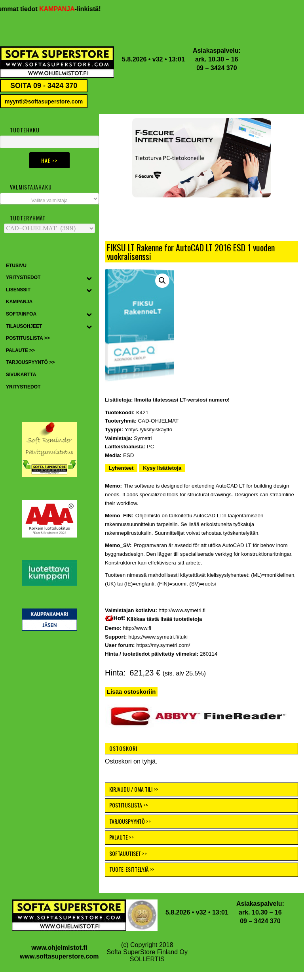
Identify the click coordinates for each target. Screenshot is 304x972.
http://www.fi (137, 628)
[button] (201, 157)
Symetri (143, 438)
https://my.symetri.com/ (163, 645)
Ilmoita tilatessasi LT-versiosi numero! (182, 400)
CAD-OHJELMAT (158, 421)
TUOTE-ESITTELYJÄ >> (131, 869)
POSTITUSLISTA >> (128, 805)
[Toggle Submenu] (89, 278)
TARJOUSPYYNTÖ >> (130, 821)
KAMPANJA (60, 9)
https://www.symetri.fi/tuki (158, 637)
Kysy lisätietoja (162, 468)
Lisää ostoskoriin (131, 691)
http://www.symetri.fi (182, 610)
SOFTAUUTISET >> (128, 853)
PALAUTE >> (121, 837)
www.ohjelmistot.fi (59, 947)
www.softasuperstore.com (59, 956)
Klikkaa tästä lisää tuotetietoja (164, 619)
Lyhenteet (121, 468)
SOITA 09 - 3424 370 (43, 86)
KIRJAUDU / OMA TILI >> (133, 789)
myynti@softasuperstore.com (44, 101)
